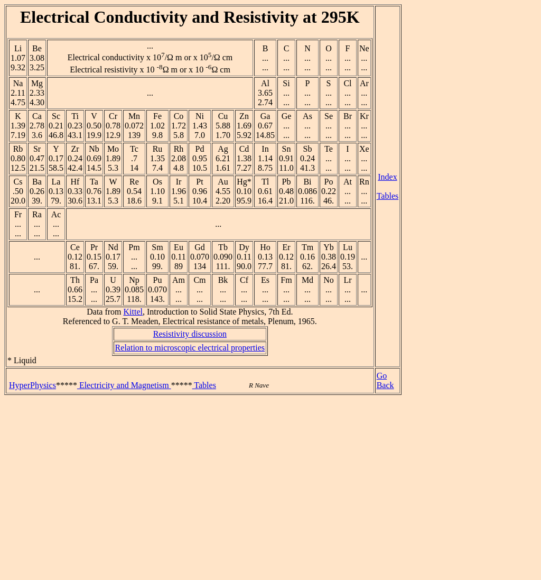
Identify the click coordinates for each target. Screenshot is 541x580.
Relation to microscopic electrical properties (190, 347)
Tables (388, 195)
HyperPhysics (32, 385)
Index (387, 176)
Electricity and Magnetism (124, 385)
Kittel (133, 311)
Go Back (385, 380)
